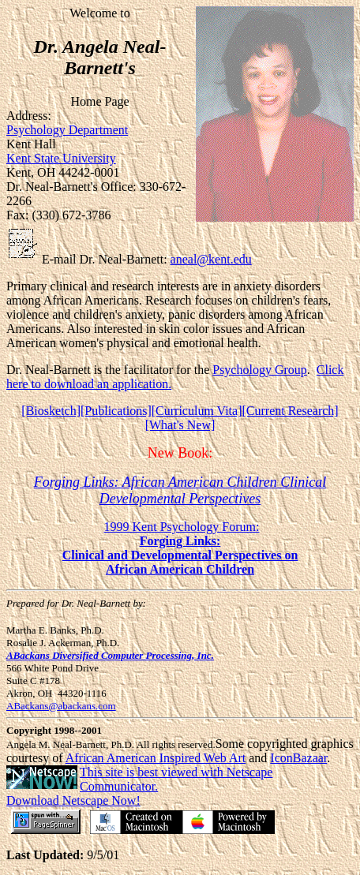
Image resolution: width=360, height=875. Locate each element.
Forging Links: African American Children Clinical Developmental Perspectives (180, 490)
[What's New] (180, 425)
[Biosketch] (51, 410)
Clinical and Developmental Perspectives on (180, 555)
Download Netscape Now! (73, 800)
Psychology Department (67, 129)
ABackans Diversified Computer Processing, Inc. (110, 655)
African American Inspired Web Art (156, 758)
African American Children (180, 569)
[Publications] (116, 410)
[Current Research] (290, 410)
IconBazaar (298, 758)
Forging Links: (180, 541)
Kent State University (61, 158)
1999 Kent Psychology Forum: (182, 526)
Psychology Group (259, 369)
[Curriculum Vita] (197, 410)
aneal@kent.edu (211, 259)
